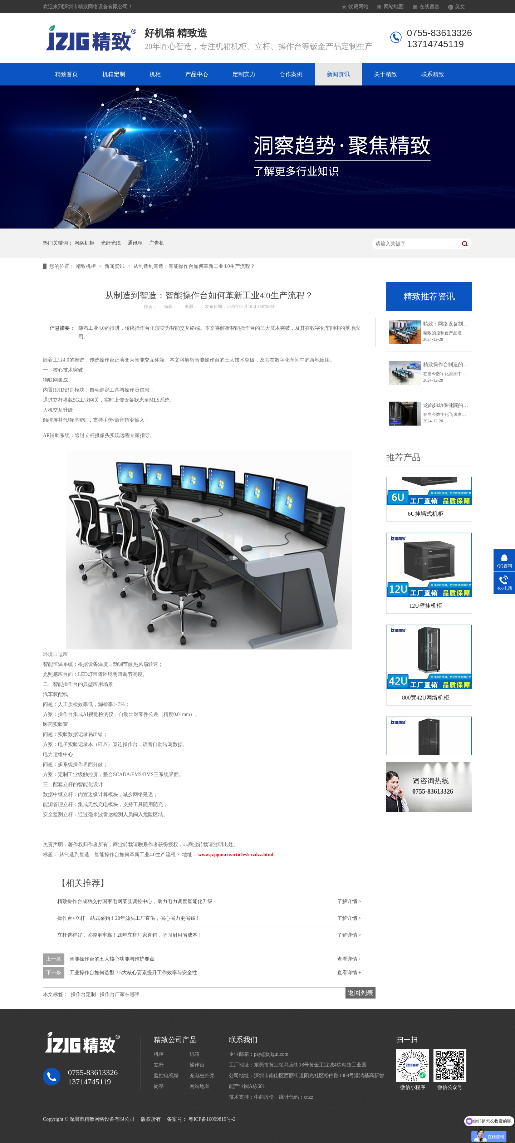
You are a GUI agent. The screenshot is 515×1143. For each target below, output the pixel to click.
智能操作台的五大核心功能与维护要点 (111, 959)
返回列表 (360, 992)
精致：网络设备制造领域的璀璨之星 (463, 324)
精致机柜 (86, 266)
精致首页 (66, 74)
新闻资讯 (338, 74)
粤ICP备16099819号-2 (211, 1119)
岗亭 (159, 1086)
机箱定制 (113, 74)
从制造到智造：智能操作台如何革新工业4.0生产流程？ (194, 266)
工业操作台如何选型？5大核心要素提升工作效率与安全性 (133, 972)
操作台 (197, 1065)
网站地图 (394, 6)
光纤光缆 (111, 243)
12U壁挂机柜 (425, 607)
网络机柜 (84, 243)
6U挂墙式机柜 (425, 515)
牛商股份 (264, 1097)
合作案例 (291, 74)
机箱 (195, 1054)
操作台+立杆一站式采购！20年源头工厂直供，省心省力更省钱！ (128, 918)
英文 (460, 6)
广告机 (156, 243)
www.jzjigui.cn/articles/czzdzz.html (235, 854)
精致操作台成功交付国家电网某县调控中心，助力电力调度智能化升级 (134, 901)
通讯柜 (135, 243)
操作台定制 (83, 994)
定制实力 (243, 74)
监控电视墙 (166, 1075)
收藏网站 (358, 6)
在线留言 (430, 6)
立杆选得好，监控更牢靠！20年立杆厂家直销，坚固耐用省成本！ (129, 935)
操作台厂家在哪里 (120, 994)
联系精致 (432, 74)
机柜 (155, 74)
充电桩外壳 (202, 1075)
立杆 (159, 1065)
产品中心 (196, 74)
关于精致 (385, 74)
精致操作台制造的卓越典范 (453, 364)
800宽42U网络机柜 (425, 699)
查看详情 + (349, 959)
